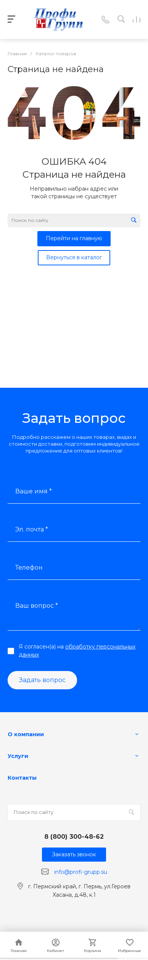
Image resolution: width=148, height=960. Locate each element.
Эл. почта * (31, 529)
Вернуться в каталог (74, 257)
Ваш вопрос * (36, 605)
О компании (26, 734)
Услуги (18, 756)
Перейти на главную (74, 238)
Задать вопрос (42, 680)
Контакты (22, 777)
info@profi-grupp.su (80, 871)
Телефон (29, 567)
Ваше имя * (33, 491)
